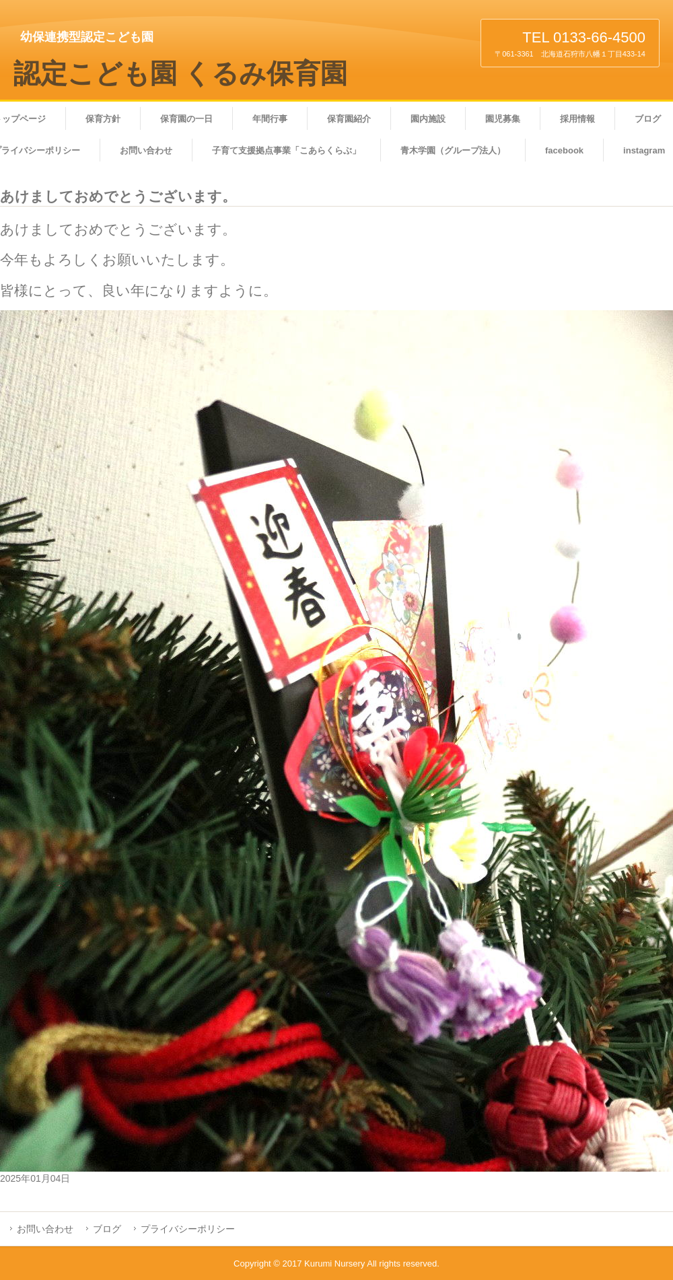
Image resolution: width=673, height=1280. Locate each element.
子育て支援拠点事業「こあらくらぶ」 (286, 150)
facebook (564, 150)
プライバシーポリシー (188, 1228)
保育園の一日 (186, 119)
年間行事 (269, 119)
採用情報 (577, 119)
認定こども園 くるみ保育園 (180, 74)
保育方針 (102, 119)
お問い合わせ (146, 150)
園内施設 (428, 119)
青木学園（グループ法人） (452, 150)
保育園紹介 (349, 119)
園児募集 (502, 119)
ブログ (107, 1228)
